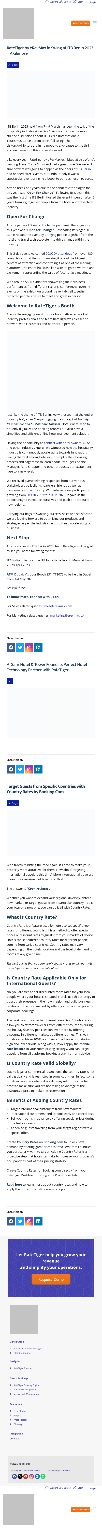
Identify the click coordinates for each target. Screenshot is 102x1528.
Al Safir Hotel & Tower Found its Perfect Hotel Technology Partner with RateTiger (47, 667)
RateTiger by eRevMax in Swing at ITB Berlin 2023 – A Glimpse (50, 50)
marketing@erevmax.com (68, 615)
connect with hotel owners (62, 443)
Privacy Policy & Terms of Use (25, 1470)
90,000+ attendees (59, 253)
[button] (80, 23)
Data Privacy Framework (58, 1470)
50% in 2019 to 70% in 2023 (46, 495)
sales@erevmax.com (57, 606)
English (91, 3)
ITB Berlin (84, 169)
